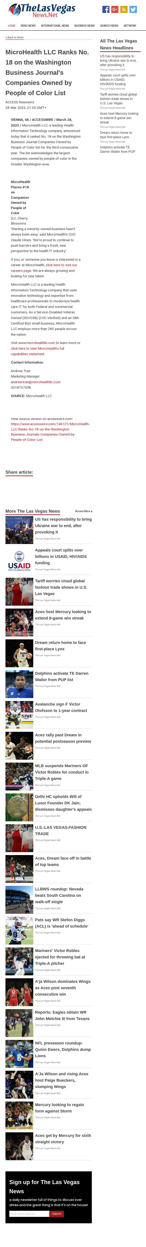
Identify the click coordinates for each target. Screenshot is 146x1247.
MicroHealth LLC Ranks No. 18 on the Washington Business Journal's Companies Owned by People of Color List (47, 72)
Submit (56, 1213)
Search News (109, 25)
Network (130, 25)
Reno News (28, 25)
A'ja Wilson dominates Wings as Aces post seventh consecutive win (63, 988)
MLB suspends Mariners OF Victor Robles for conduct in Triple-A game (62, 772)
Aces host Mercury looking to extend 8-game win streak (119, 118)
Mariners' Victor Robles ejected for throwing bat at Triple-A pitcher (60, 957)
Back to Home (14, 37)
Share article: (19, 472)
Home (11, 25)
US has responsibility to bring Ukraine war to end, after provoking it (63, 525)
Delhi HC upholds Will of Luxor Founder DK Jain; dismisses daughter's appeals (63, 803)
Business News (85, 25)
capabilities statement (27, 354)
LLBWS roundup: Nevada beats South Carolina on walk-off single (59, 895)
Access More (82, 511)
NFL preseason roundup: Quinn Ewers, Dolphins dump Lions (63, 1049)
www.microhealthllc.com (36, 343)
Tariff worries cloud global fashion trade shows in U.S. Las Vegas (61, 587)
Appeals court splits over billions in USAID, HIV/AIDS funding (61, 556)
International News (55, 25)
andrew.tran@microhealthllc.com (35, 382)
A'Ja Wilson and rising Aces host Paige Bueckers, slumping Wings (61, 1080)
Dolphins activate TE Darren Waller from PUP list (117, 151)
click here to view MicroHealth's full (37, 348)
